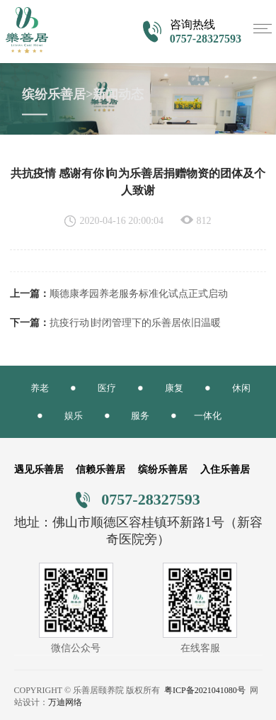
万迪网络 (65, 702)
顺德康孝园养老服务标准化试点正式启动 (139, 293)
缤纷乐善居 (163, 469)
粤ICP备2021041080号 (205, 690)
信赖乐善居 (100, 469)
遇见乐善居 (39, 469)
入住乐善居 (225, 469)
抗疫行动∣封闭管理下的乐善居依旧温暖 (135, 322)
